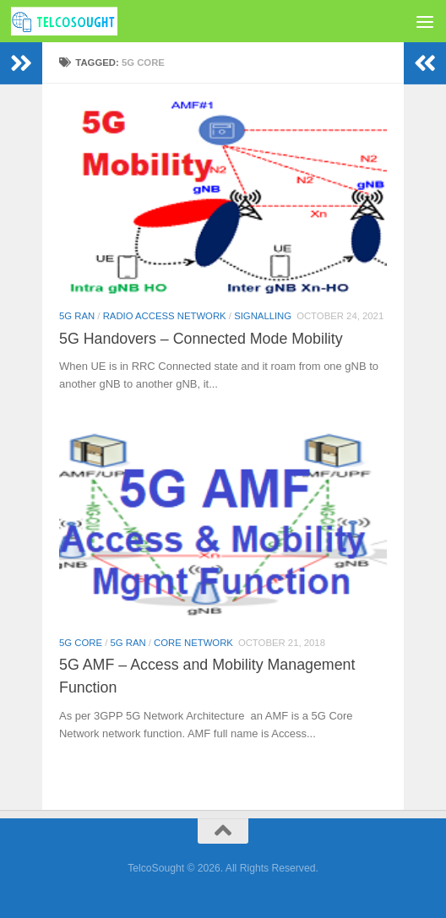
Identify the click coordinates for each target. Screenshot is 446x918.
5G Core (80, 643)
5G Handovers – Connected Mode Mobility (201, 338)
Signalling (262, 316)
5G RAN (77, 316)
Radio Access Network (164, 316)
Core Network (193, 643)
